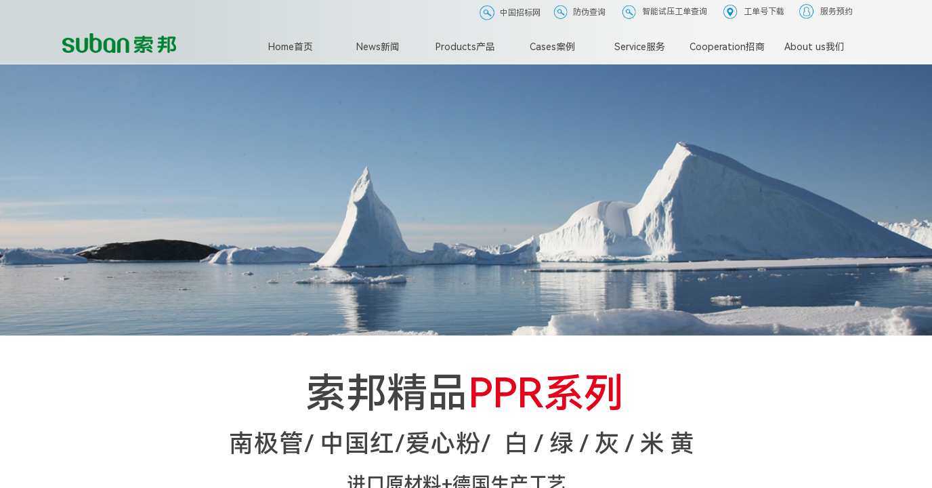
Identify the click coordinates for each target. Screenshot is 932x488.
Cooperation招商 (727, 46)
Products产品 (465, 46)
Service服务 (639, 46)
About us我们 (814, 46)
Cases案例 (552, 46)
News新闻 (378, 46)
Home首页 (290, 46)
